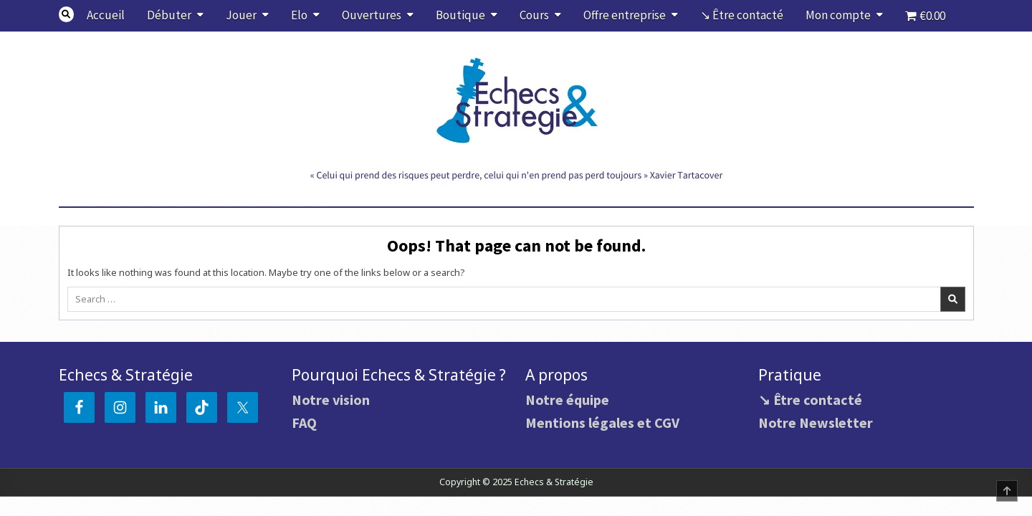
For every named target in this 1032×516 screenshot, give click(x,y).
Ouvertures (371, 15)
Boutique (460, 15)
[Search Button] (67, 14)
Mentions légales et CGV (602, 422)
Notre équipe (567, 399)
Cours (534, 15)
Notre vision (331, 399)
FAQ (304, 422)
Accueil (106, 15)
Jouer (241, 15)
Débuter (169, 15)
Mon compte (838, 15)
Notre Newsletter (815, 422)
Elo (299, 15)
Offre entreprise (624, 15)
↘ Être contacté (741, 15)
